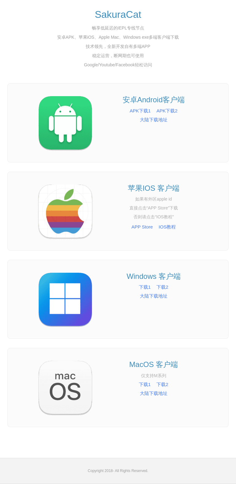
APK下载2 (166, 110)
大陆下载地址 (153, 119)
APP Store (142, 226)
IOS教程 (167, 226)
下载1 (145, 287)
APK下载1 (140, 110)
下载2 (162, 287)
